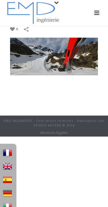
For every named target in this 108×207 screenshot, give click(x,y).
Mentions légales (54, 133)
